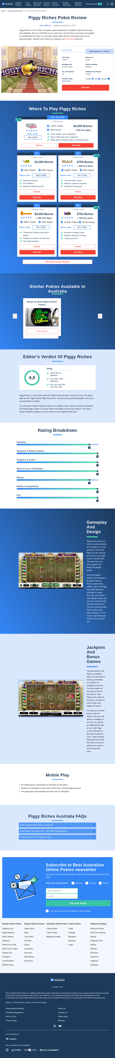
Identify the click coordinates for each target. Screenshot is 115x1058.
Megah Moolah (8, 933)
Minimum (38, 4)
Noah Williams (45, 26)
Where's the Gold (9, 945)
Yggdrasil (94, 961)
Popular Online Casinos (34, 924)
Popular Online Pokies (11, 924)
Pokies (67, 4)
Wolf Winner (29, 957)
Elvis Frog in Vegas (10, 949)
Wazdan (93, 949)
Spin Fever (28, 961)
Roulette (71, 933)
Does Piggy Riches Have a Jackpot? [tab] (36, 825)
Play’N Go (94, 957)
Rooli (26, 933)
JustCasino (28, 949)
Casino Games (74, 924)
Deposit (78, 4)
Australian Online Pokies (57, 924)
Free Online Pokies (15, 11)
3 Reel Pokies (52, 929)
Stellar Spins (29, 929)
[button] (15, 316)
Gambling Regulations (14, 1012)
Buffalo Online (7, 965)
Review (39, 145)
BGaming (94, 953)
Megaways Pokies (53, 937)
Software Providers (98, 924)
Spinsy (27, 945)
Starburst (6, 941)
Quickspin (94, 965)
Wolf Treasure (7, 937)
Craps (70, 945)
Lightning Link (7, 929)
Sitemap (61, 1021)
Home (3, 11)
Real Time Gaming (97, 933)
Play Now (86, 87)
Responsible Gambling (15, 1008)
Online (55, 4)
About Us (61, 1008)
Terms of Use (11, 1016)
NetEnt (93, 945)
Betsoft (93, 937)
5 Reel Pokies (52, 933)
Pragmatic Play (96, 941)
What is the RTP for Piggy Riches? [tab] (35, 837)
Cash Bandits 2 (8, 961)
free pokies (69, 39)
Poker (70, 929)
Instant (47, 4)
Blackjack (72, 937)
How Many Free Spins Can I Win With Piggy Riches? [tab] (43, 831)
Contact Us (62, 1012)
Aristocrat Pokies (97, 929)
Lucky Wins (28, 937)
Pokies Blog (63, 1016)
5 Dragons (6, 957)
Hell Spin (27, 941)
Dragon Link (7, 953)
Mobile (18, 4)
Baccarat (71, 941)
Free (28, 4)
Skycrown (28, 953)
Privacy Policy (11, 1021)
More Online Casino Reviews (57, 262)
